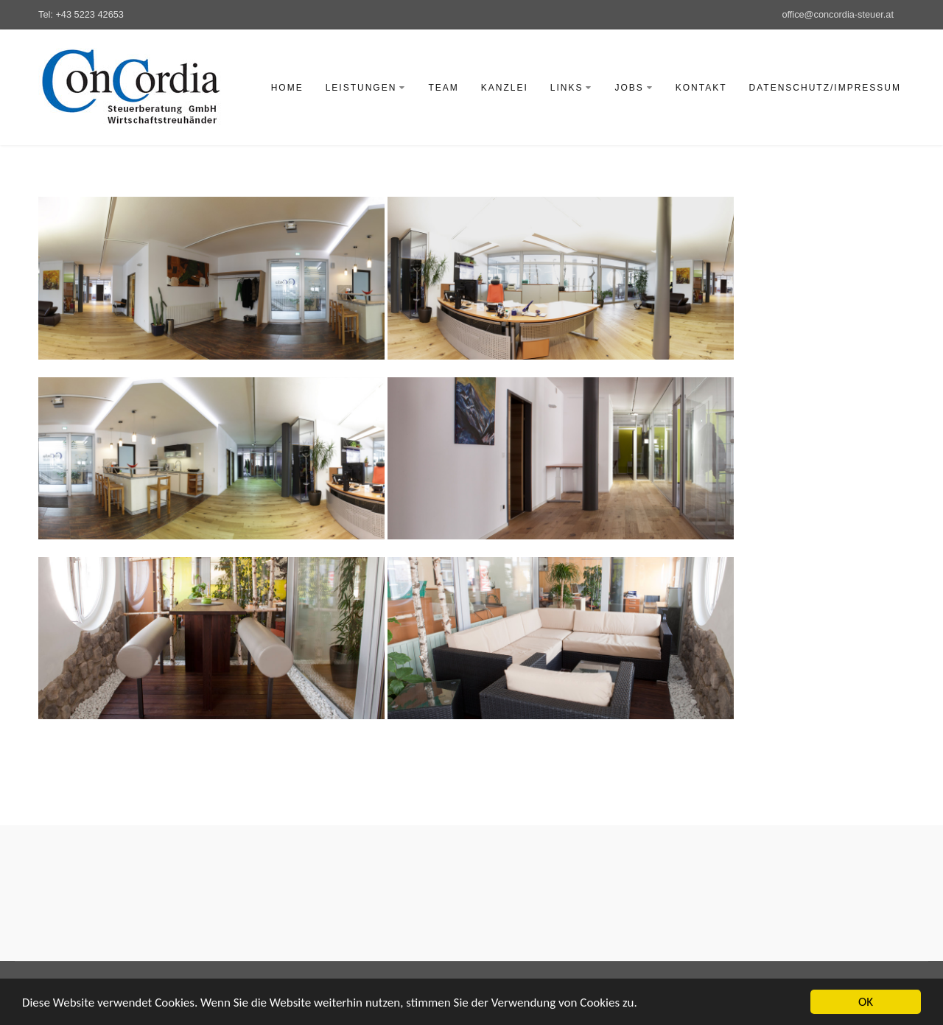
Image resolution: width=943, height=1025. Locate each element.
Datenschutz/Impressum (825, 88)
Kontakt (701, 88)
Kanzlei (504, 88)
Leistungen (366, 88)
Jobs (633, 88)
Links (571, 88)
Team (443, 88)
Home (287, 88)
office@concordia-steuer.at (838, 14)
